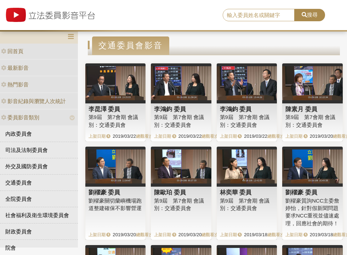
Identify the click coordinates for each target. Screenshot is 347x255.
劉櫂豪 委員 (104, 192)
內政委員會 (18, 134)
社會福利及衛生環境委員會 (37, 215)
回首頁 (12, 51)
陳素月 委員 (301, 109)
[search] (259, 15)
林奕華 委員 (236, 192)
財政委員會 (18, 231)
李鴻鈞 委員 (170, 109)
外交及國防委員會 (26, 166)
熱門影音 (15, 84)
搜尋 (310, 15)
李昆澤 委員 (104, 109)
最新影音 (15, 68)
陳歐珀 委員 (170, 192)
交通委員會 (18, 183)
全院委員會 (18, 199)
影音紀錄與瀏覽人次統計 (33, 101)
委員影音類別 (20, 117)
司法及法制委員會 (26, 150)
